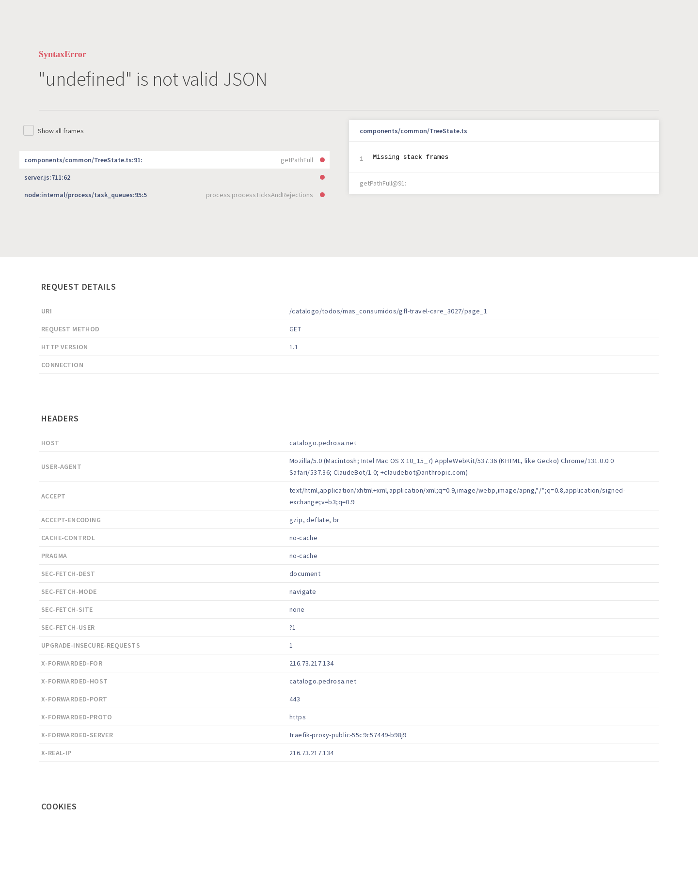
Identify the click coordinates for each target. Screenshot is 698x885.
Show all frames (61, 130)
